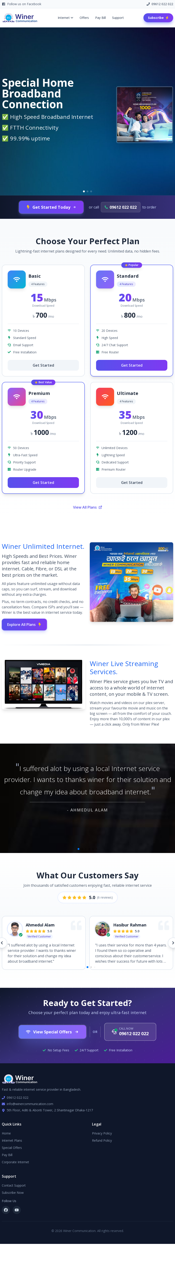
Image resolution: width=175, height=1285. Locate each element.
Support (118, 18)
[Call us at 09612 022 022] (120, 207)
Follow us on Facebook (21, 4)
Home (6, 1133)
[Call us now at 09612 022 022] (130, 1032)
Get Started (43, 365)
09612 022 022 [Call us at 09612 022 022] (160, 4)
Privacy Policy (102, 1133)
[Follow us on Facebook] (6, 1210)
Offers (84, 18)
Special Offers (12, 1147)
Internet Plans (12, 1140)
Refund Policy (102, 1140)
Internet (65, 18)
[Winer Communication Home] (20, 18)
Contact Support (14, 1185)
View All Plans (87, 507)
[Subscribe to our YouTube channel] (17, 1210)
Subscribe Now (13, 1192)
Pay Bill (100, 18)
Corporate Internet (15, 1162)
